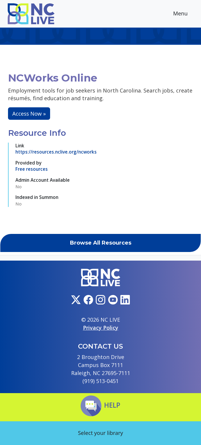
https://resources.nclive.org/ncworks (56, 152)
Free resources (31, 169)
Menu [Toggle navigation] (185, 14)
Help (100, 405)
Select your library (100, 432)
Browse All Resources (100, 243)
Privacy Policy (100, 327)
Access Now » (29, 113)
